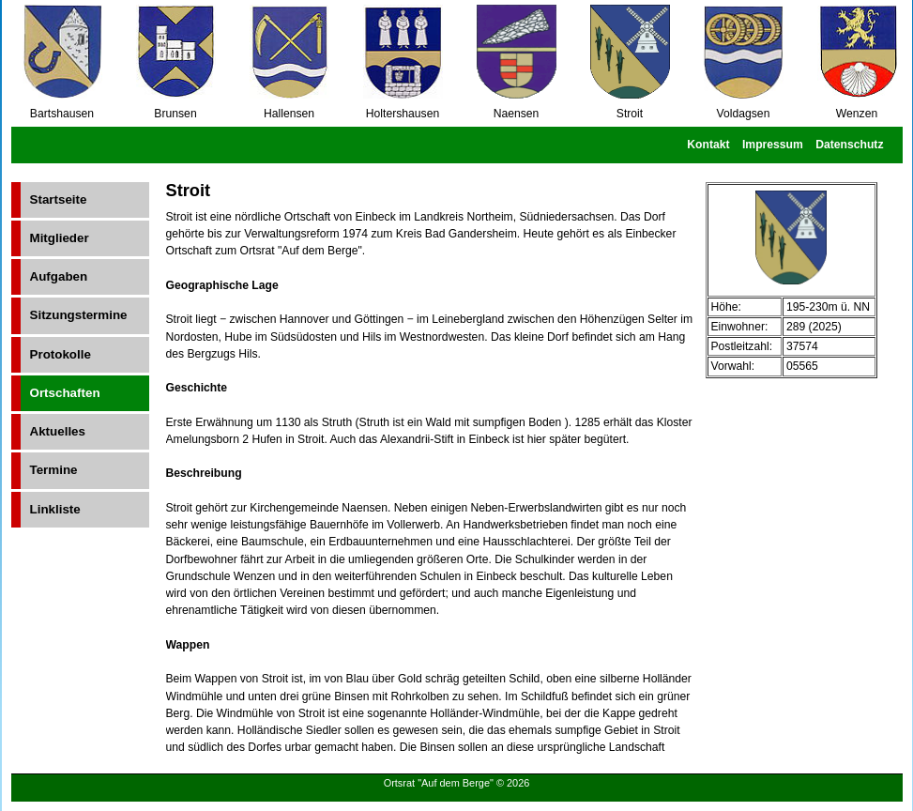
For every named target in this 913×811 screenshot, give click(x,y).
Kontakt (708, 144)
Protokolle (60, 354)
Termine (54, 470)
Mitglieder (59, 238)
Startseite (58, 199)
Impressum (772, 144)
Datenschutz (849, 144)
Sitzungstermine (79, 315)
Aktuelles (57, 431)
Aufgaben (59, 276)
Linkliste (55, 509)
